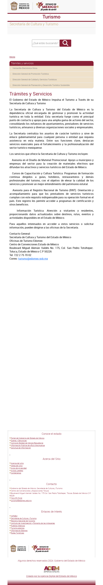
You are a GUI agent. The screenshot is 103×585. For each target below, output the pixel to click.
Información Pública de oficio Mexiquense (28, 445)
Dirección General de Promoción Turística (31, 73)
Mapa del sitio (16, 465)
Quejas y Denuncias (19, 440)
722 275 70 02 (16, 498)
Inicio (12, 56)
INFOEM (14, 516)
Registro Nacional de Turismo (23, 520)
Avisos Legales (17, 470)
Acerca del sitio (17, 463)
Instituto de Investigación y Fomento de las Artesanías (33, 523)
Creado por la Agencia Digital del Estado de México (51, 576)
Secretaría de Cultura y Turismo (24, 518)
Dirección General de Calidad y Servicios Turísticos (35, 79)
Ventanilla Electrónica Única (25, 68)
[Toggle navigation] (14, 31)
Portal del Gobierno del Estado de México (27, 438)
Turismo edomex (17, 528)
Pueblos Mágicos (18, 525)
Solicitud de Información (21, 448)
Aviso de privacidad (19, 468)
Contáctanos (16, 473)
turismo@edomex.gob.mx (33, 258)
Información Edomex (19, 530)
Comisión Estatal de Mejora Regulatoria (27, 443)
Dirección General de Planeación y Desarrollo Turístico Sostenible (41, 85)
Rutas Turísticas (17, 533)
